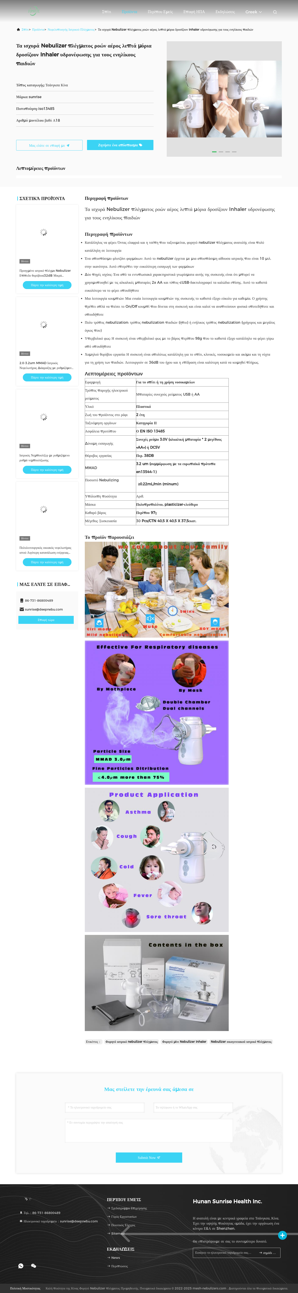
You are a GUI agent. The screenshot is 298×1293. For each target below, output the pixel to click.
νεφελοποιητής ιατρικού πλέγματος (71, 30)
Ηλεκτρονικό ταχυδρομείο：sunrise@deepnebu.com (58, 1221)
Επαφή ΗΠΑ (194, 11)
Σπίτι (106, 11)
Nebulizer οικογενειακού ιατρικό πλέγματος (241, 1042)
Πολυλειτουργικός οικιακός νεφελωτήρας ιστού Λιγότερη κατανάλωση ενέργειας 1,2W (45, 552)
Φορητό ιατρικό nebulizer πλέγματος (132, 1042)
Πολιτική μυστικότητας (25, 1288)
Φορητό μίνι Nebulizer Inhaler (184, 1042)
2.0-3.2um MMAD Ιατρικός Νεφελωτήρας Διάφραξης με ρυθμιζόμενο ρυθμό (46, 368)
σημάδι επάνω (268, 1253)
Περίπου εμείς (160, 11)
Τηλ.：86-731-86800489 (39, 1213)
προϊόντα (38, 30)
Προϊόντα (129, 11)
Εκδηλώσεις (225, 11)
